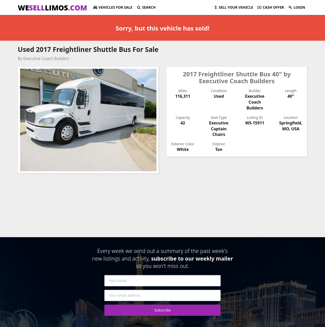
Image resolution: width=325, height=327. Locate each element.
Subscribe (162, 310)
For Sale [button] (112, 7)
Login (296, 7)
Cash (270, 7)
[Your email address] (162, 295)
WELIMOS (52, 7)
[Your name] (162, 280)
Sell (233, 7)
